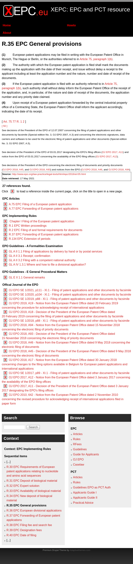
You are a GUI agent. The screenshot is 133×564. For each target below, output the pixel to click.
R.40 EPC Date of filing (21, 535)
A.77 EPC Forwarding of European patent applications (43, 208)
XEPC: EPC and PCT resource (90, 9)
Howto (71, 25)
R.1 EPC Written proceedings (28, 225)
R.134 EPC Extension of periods (29, 238)
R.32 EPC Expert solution (23, 485)
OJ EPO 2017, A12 (106, 156)
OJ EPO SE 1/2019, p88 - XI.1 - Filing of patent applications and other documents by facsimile (69, 298)
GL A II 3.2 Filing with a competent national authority (42, 260)
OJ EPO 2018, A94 (118, 169)
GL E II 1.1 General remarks (27, 277)
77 (14, 121)
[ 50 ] (4, 126)
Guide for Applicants (86, 454)
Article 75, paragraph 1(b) (96, 59)
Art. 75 (7, 121)
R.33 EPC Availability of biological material (34, 490)
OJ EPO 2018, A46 (92, 169)
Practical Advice (83, 502)
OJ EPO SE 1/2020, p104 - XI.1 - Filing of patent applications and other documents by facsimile (70, 294)
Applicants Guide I (85, 492)
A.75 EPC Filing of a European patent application (40, 204)
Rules (77, 439)
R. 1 (19, 121)
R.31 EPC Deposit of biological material (32, 480)
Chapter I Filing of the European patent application (41, 221)
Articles (78, 434)
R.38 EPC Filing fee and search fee (29, 525)
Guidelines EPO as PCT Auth (92, 487)
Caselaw (78, 464)
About (7, 32)
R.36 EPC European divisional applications (34, 510)
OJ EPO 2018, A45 (13, 169)
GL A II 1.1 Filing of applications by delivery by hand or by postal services (55, 251)
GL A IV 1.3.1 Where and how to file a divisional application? (47, 264)
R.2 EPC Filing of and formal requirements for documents (45, 230)
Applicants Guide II (85, 497)
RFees (77, 444)
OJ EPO (78, 459)
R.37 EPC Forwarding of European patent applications (44, 234)
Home (7, 25)
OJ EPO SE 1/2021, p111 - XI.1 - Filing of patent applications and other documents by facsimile (70, 290)
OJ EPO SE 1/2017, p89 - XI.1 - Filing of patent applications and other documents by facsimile (69, 373)
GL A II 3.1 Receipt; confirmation (29, 255)
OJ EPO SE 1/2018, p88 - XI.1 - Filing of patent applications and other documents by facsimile (69, 320)
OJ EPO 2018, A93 (39, 169)
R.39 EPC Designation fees (24, 530)
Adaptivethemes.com (80, 550)
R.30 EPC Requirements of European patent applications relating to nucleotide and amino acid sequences (32, 471)
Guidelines (80, 449)
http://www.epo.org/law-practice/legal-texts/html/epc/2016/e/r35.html (49, 174)
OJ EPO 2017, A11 (112, 152)
